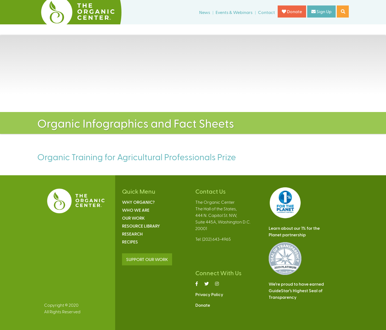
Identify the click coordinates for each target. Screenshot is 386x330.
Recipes (130, 241)
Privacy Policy (209, 294)
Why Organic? (138, 202)
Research (132, 233)
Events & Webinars (234, 12)
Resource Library (141, 225)
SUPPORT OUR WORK (147, 259)
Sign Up (321, 11)
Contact (266, 12)
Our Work (133, 217)
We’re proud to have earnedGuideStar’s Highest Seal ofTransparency (296, 290)
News (204, 12)
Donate (292, 11)
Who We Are (135, 210)
